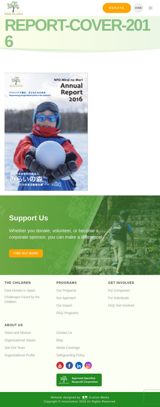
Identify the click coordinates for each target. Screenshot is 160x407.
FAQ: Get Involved (121, 305)
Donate (117, 8)
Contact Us (64, 333)
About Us (14, 325)
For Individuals (118, 298)
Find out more (26, 253)
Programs (66, 283)
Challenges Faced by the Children (22, 299)
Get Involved (121, 283)
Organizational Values (20, 340)
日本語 (138, 8)
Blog (59, 340)
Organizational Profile (20, 355)
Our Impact (64, 305)
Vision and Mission (18, 333)
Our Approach (66, 298)
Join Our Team (15, 348)
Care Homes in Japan (20, 290)
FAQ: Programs (67, 313)
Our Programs (66, 290)
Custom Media (95, 397)
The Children (18, 283)
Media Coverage (68, 348)
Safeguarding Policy (70, 355)
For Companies (119, 290)
